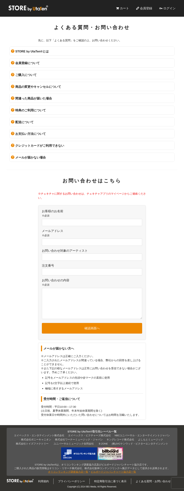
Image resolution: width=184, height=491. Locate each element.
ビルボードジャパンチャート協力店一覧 (113, 472)
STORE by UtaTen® (28, 8)
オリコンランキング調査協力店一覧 (68, 472)
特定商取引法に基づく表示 (110, 481)
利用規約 (43, 481)
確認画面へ (92, 328)
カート (124, 8)
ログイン (169, 8)
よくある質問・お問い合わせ (153, 481)
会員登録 (146, 8)
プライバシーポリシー (71, 481)
